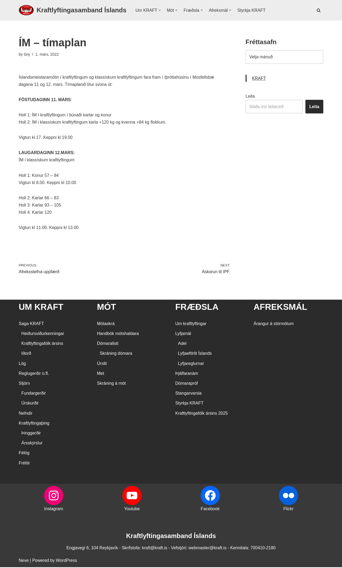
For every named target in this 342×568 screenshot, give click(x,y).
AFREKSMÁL (280, 307)
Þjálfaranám (186, 374)
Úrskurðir (30, 404)
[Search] (319, 10)
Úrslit (102, 364)
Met (100, 374)
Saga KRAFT (31, 324)
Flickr (288, 509)
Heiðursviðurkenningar (42, 334)
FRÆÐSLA (197, 307)
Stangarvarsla (188, 394)
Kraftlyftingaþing (34, 424)
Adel (182, 344)
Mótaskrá (106, 324)
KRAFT (259, 78)
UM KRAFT (41, 307)
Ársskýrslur (31, 443)
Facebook (210, 509)
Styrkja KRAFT (252, 10)
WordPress (66, 561)
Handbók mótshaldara (118, 334)
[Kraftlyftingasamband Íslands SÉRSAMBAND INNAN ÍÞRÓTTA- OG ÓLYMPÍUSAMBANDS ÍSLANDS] (72, 10)
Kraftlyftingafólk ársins (42, 344)
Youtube (131, 509)
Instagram (53, 509)
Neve (24, 561)
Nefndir (26, 414)
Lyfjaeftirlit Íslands (195, 354)
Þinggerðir (31, 434)
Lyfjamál (183, 334)
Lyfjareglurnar (191, 364)
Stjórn (24, 384)
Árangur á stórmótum (274, 324)
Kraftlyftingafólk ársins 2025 (201, 414)
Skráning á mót (111, 384)
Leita (250, 96)
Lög (22, 364)
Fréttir (24, 463)
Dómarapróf (186, 384)
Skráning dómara (116, 354)
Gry (27, 54)
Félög (24, 453)
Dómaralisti (107, 344)
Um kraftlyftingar (190, 324)
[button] (160, 10)
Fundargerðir (33, 394)
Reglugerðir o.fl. (34, 374)
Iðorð (26, 354)
